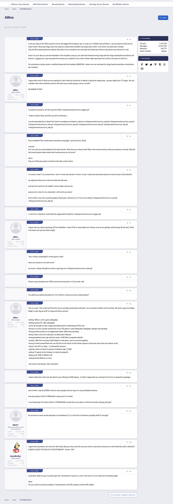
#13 (130, 386)
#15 (130, 442)
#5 (130, 170)
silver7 (15, 425)
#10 (130, 290)
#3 (130, 105)
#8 (130, 252)
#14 (130, 411)
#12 (130, 373)
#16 (130, 471)
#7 (130, 223)
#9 (130, 277)
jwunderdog (15, 456)
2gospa (164, 51)
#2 (130, 76)
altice (15, 90)
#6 (130, 210)
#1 (130, 39)
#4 (130, 136)
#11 (130, 304)
